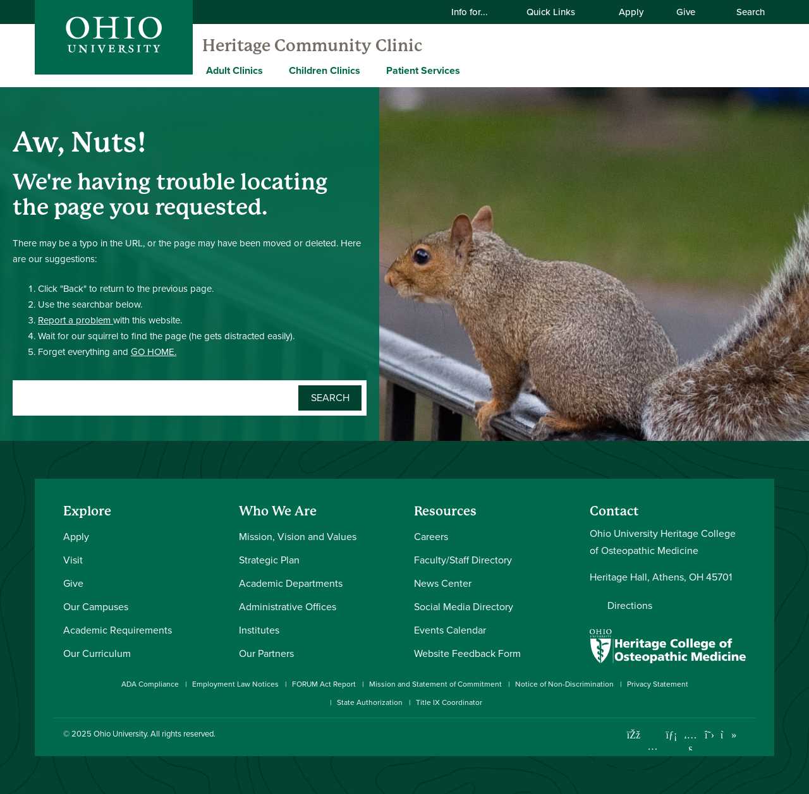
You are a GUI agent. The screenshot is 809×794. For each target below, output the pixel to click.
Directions (629, 605)
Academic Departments (291, 583)
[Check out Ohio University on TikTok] (728, 735)
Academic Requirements (117, 630)
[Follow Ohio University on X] (709, 735)
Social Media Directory (463, 606)
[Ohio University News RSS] (747, 735)
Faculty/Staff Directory (463, 560)
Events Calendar (450, 630)
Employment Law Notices (235, 684)
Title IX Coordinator (449, 702)
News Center (442, 583)
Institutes (259, 630)
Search (744, 12)
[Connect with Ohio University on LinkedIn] (671, 735)
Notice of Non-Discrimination (564, 684)
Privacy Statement (657, 684)
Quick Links (558, 12)
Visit (73, 560)
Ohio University (120, 734)
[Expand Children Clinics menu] (370, 70)
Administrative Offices (287, 606)
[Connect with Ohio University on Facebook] (634, 735)
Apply (631, 12)
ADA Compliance (150, 684)
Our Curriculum (97, 653)
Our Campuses (95, 606)
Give (685, 12)
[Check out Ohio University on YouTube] (690, 742)
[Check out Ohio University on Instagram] (652, 746)
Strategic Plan (269, 560)
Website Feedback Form (467, 653)
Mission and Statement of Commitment (435, 684)
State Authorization (370, 702)
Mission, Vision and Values (297, 536)
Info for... (477, 12)
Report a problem (75, 320)
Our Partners (266, 653)
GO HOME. (153, 352)
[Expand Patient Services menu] (470, 70)
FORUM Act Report (324, 684)
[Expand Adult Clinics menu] (272, 70)
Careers (431, 536)
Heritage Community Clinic (312, 45)
